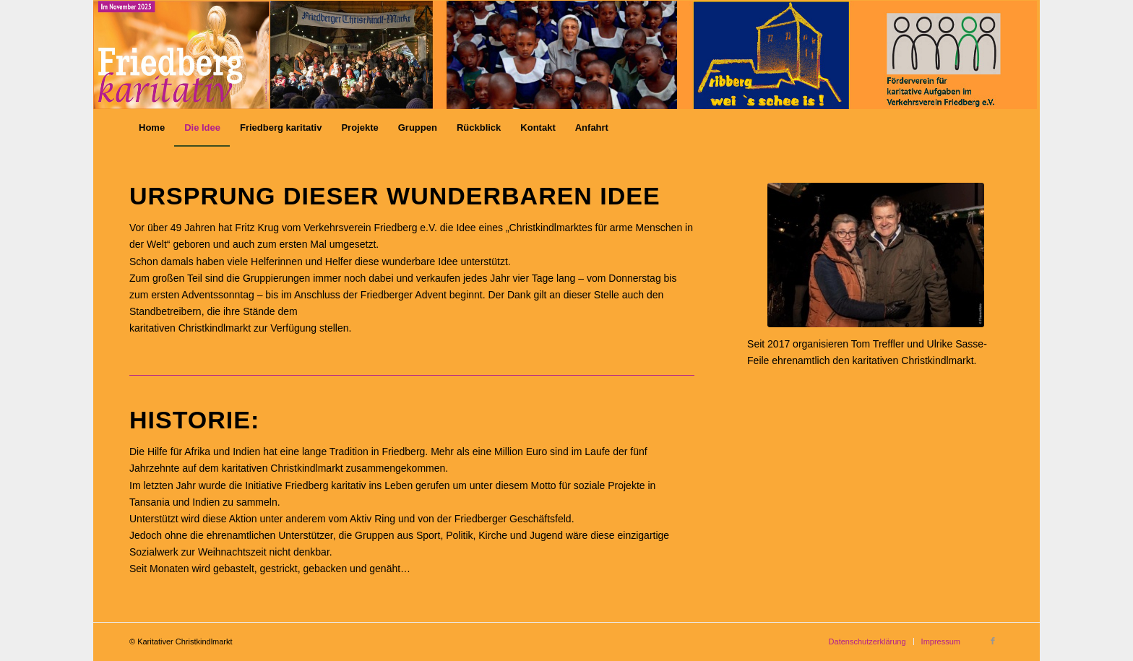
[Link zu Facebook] (993, 641)
